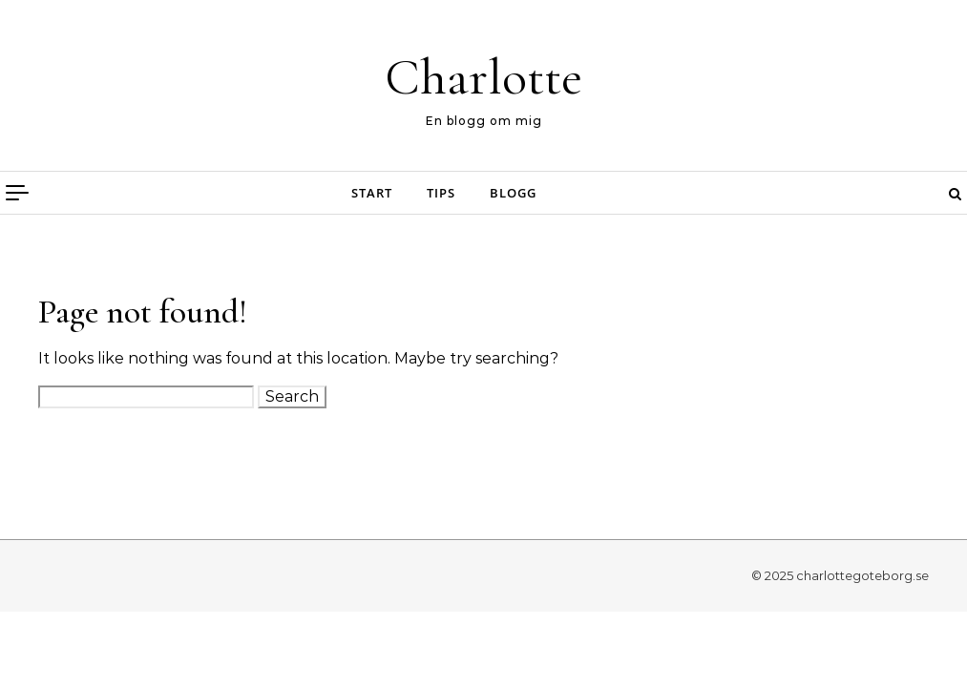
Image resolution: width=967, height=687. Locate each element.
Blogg (513, 192)
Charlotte (483, 77)
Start (371, 192)
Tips (441, 192)
